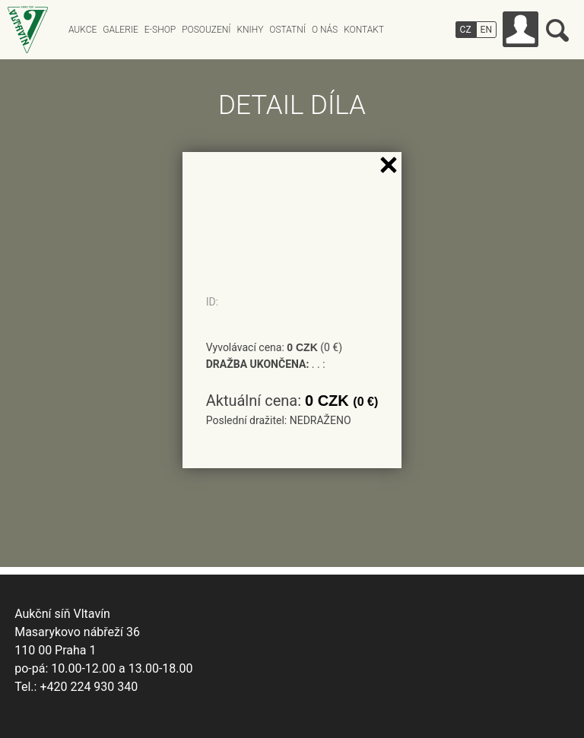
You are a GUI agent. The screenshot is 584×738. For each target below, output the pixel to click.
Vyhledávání (557, 30)
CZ (465, 29)
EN (486, 29)
